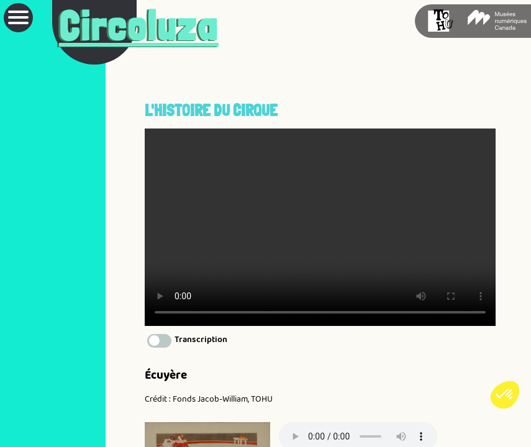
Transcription (201, 339)
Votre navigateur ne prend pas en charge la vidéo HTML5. (320, 227)
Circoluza (139, 26)
